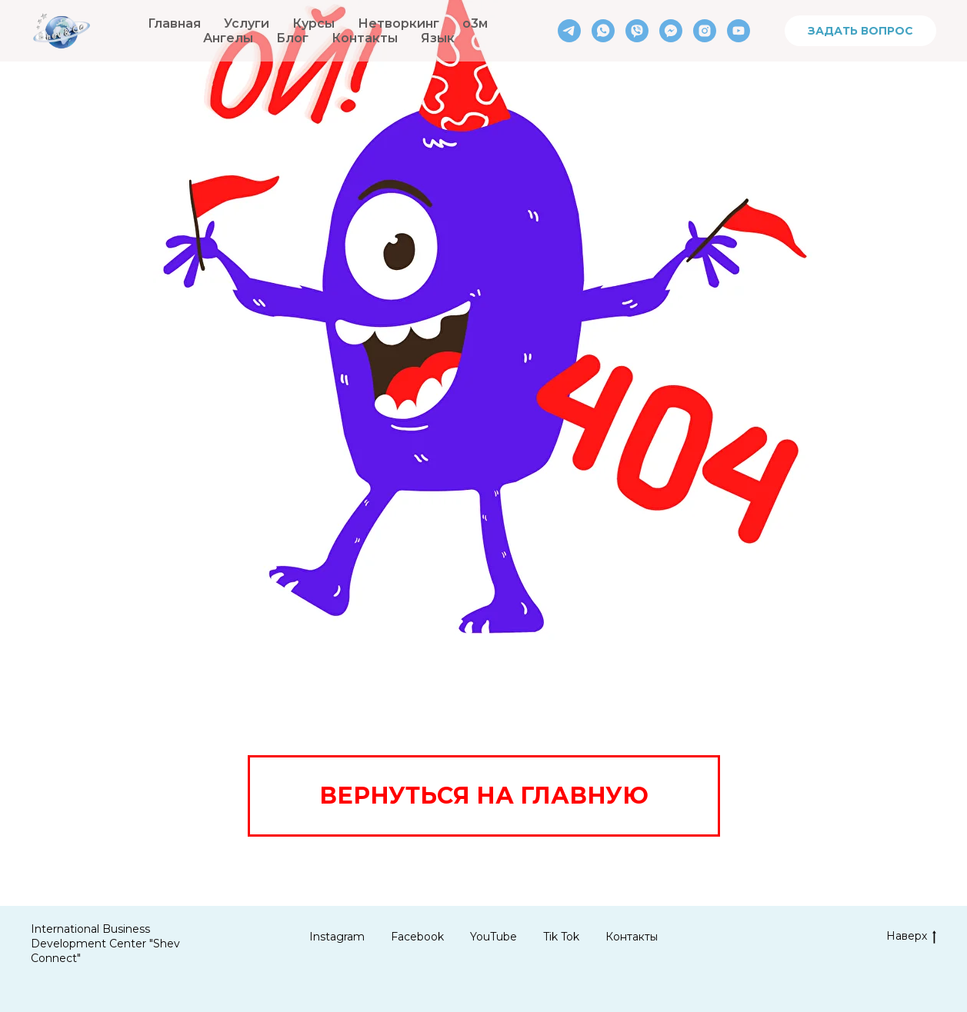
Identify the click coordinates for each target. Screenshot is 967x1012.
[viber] (637, 30)
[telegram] (569, 30)
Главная (174, 23)
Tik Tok (561, 937)
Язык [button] (438, 38)
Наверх (911, 936)
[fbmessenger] (670, 30)
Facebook (417, 937)
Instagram (337, 937)
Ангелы (228, 38)
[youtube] (738, 30)
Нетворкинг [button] (398, 23)
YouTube (493, 937)
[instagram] (704, 30)
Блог (292, 38)
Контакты (365, 38)
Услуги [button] (246, 23)
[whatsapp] (603, 30)
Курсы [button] (313, 23)
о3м (475, 23)
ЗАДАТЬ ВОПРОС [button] (860, 31)
